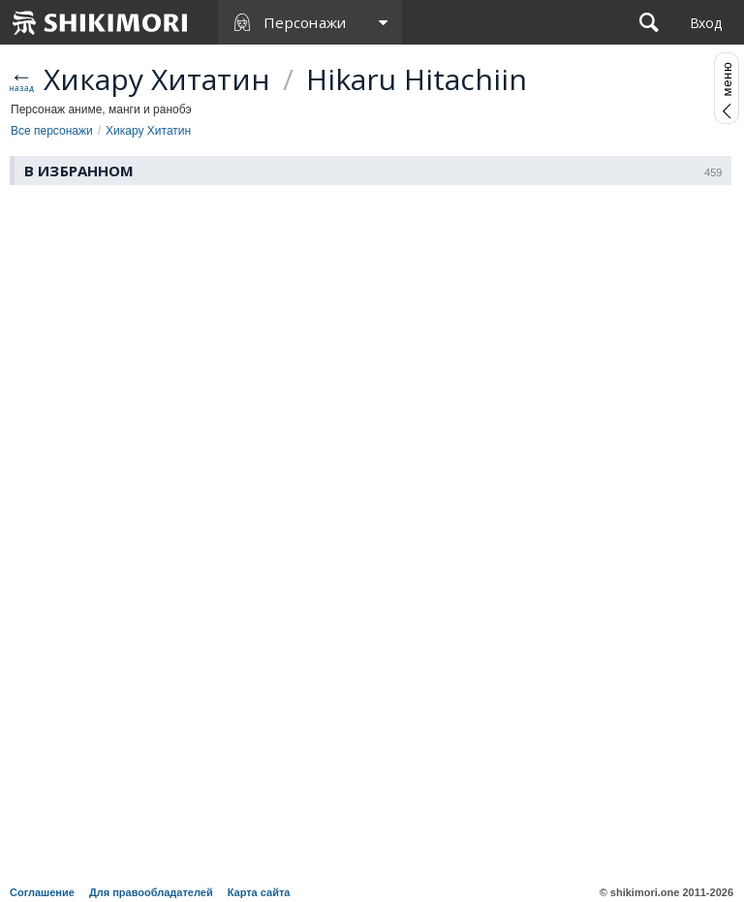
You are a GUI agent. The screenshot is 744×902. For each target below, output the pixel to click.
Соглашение (42, 892)
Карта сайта (259, 892)
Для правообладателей (151, 892)
